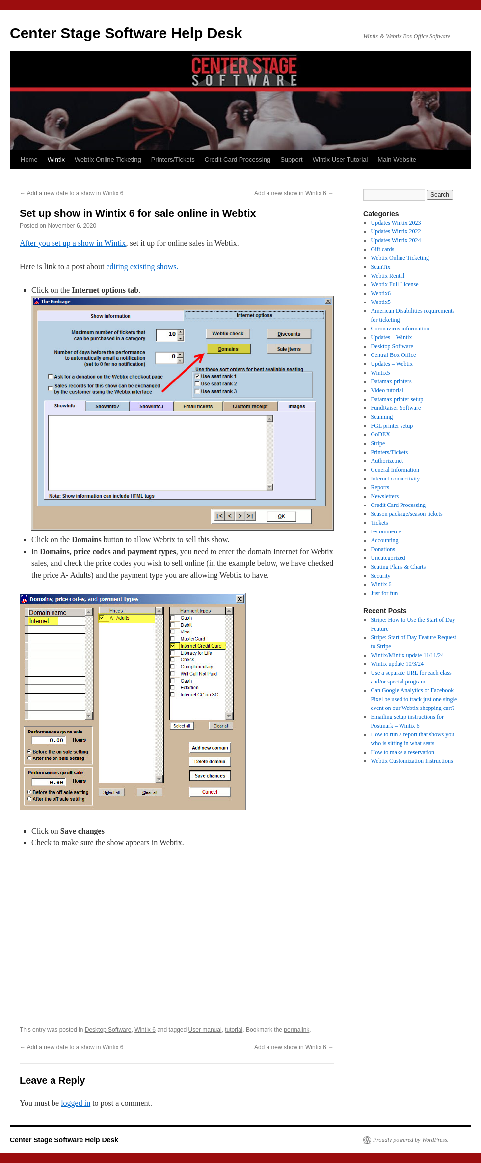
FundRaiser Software (396, 408)
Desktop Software (108, 1029)
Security (381, 575)
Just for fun (384, 593)
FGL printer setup (392, 425)
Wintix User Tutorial (340, 159)
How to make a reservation (402, 752)
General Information (395, 469)
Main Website (396, 159)
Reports (380, 487)
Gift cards (383, 249)
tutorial (233, 1029)
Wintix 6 (145, 1029)
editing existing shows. (142, 266)
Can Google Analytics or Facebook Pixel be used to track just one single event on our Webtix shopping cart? (414, 699)
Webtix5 (381, 302)
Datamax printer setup (397, 399)
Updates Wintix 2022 (396, 231)
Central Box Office (393, 355)
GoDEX (380, 434)
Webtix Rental (388, 275)
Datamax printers (391, 381)
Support (291, 159)
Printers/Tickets (173, 159)
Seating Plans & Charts (398, 566)
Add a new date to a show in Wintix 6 (71, 193)
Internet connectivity (395, 478)
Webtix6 (381, 293)
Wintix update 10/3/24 (397, 663)
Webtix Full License (395, 284)
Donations (383, 549)
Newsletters (385, 496)
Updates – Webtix (392, 363)
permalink (296, 1029)
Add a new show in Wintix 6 (294, 193)
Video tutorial (387, 390)
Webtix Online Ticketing (108, 159)
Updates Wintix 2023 (396, 222)
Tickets (379, 522)
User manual (205, 1029)
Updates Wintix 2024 (396, 240)
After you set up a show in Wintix (73, 243)
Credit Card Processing (237, 159)
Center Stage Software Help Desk (126, 33)
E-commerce (386, 531)
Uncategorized (388, 558)
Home (29, 159)
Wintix (56, 159)
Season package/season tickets (407, 513)
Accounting (385, 540)
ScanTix (381, 266)
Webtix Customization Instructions (412, 761)
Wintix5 (380, 372)
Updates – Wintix (391, 337)
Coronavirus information (400, 328)
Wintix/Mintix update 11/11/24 (407, 655)
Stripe (378, 443)
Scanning (382, 416)
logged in (75, 1103)
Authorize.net (387, 460)
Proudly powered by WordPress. (411, 1140)
